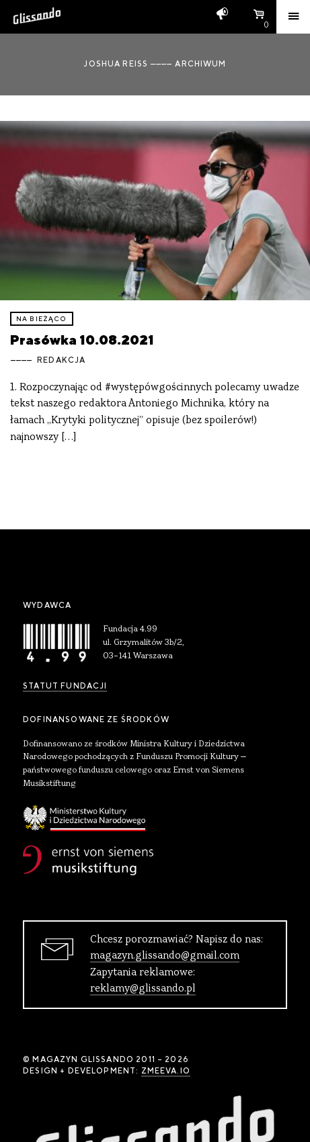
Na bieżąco (41, 318)
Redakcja (61, 360)
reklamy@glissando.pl (143, 988)
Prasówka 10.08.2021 (82, 339)
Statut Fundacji (65, 686)
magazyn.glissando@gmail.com (164, 956)
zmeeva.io (165, 1070)
